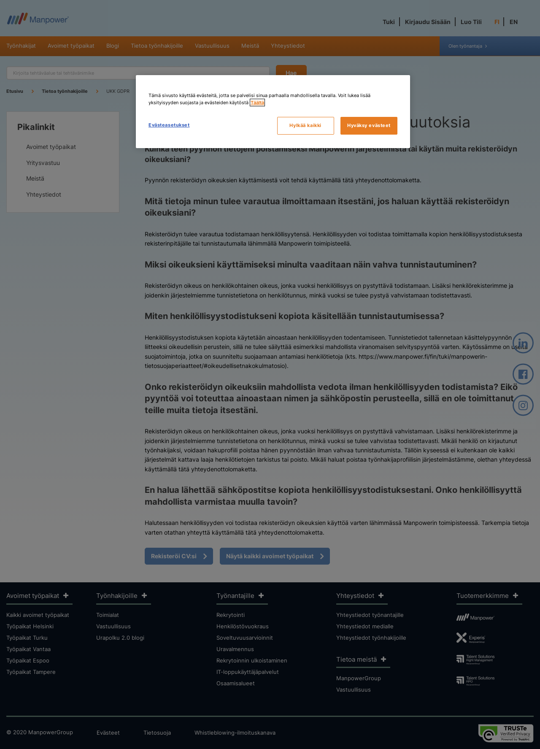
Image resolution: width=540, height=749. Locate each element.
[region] (273, 111)
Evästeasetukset (169, 125)
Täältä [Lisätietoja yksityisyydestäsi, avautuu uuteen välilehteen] (257, 102)
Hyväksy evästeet (369, 125)
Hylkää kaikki (305, 125)
